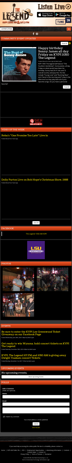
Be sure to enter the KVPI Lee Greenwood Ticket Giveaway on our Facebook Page (30, 333)
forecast (36, 115)
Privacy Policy (25, 454)
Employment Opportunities (35, 450)
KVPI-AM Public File (13, 450)
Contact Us (42, 452)
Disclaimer (48, 454)
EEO (23, 450)
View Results (36, 427)
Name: (4, 393)
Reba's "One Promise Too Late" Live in (24, 135)
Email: (4, 401)
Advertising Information (53, 450)
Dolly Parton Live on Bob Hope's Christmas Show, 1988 (34, 179)
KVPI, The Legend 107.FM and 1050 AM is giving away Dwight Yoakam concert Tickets (33, 357)
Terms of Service (37, 454)
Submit (36, 424)
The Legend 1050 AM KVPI (36, 234)
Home (3, 450)
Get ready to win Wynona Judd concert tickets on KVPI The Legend (35, 345)
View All (36, 223)
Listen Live (6, 29)
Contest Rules (31, 452)
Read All (64, 43)
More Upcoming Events (36, 377)
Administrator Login (45, 459)
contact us (59, 446)
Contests (66, 450)
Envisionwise (30, 459)
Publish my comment (11, 417)
